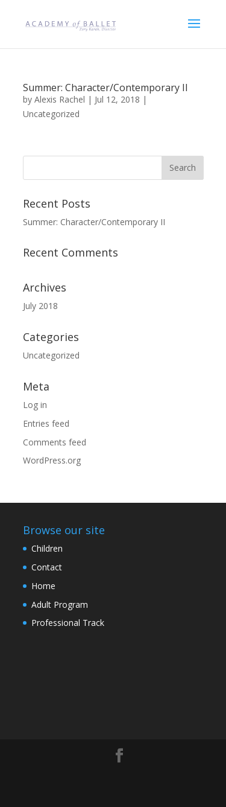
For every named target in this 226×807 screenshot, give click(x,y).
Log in (35, 404)
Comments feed (54, 442)
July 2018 (40, 305)
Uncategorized (51, 114)
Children (47, 548)
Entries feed (46, 423)
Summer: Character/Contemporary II (105, 87)
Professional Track (67, 622)
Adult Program (59, 604)
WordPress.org (52, 460)
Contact (46, 567)
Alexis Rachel (59, 99)
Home (43, 586)
